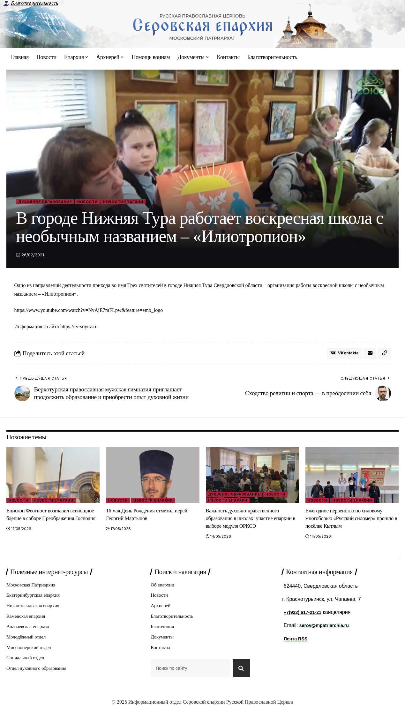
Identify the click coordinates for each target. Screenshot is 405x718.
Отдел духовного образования (39, 678)
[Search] (240, 677)
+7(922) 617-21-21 (305, 615)
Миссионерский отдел (31, 655)
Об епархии (164, 588)
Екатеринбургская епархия (36, 599)
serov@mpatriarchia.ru (327, 628)
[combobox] (189, 677)
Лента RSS (297, 641)
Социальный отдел (27, 666)
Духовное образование (50, 202)
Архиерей (162, 611)
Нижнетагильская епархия (35, 611)
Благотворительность (34, 3)
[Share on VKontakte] (342, 355)
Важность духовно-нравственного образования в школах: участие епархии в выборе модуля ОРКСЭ (248, 521)
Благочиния (163, 633)
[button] (384, 355)
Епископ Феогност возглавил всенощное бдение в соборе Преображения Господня (42, 521)
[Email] (369, 355)
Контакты (161, 655)
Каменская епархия (27, 622)
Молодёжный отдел (28, 644)
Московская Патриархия (33, 588)
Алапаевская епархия (30, 633)
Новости (100, 202)
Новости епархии (142, 202)
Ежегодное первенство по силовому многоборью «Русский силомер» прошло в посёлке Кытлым (350, 521)
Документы (163, 644)
